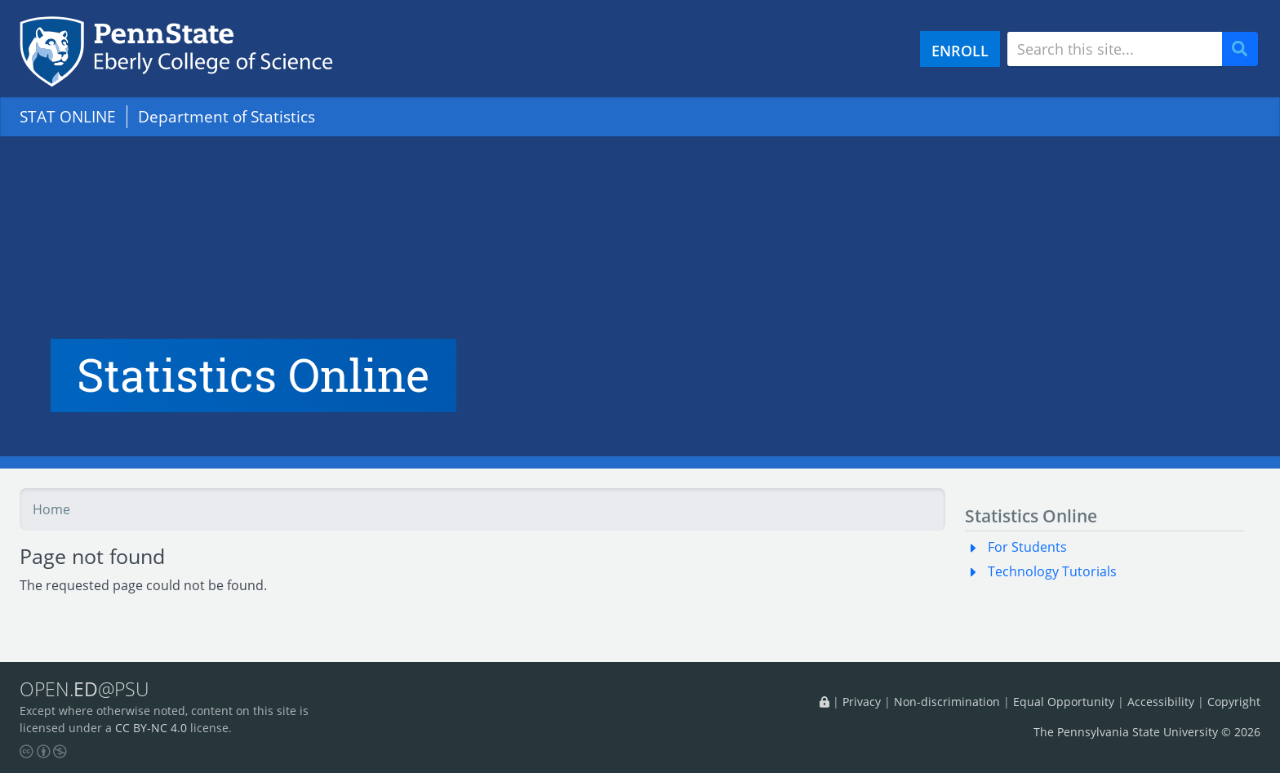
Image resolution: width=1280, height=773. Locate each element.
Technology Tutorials (1052, 571)
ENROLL (960, 50)
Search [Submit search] (1245, 49)
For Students (1027, 547)
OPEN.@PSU (84, 689)
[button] (977, 547)
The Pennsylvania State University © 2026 (1146, 732)
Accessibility (1160, 701)
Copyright (1233, 701)
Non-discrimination (947, 701)
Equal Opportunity (1063, 701)
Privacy (861, 701)
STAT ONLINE (68, 116)
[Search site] (1115, 49)
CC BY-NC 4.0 (151, 727)
